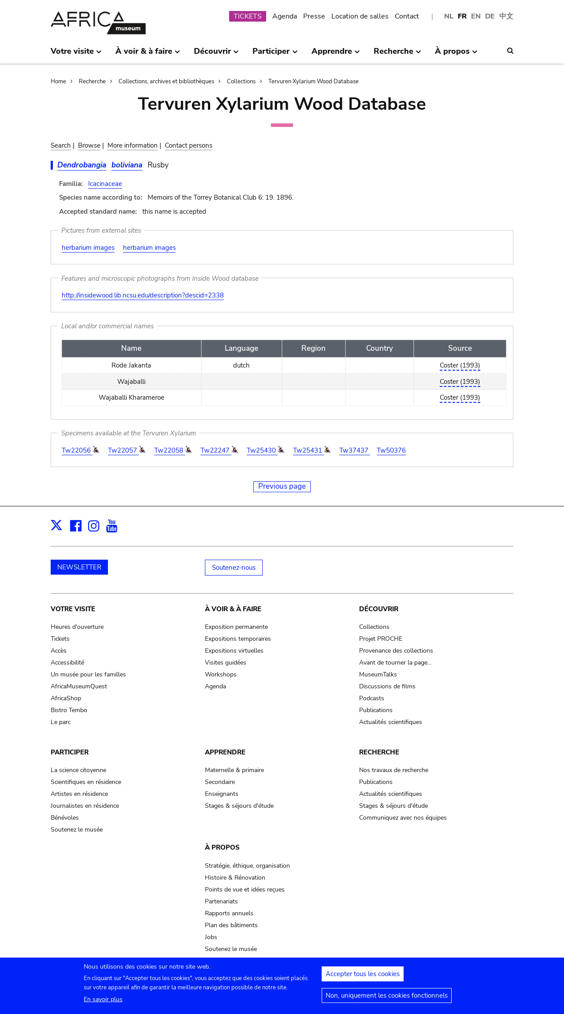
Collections (241, 81)
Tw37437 (354, 450)
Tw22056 (77, 450)
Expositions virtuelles (234, 650)
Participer (70, 752)
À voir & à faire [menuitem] (147, 54)
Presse (314, 16)
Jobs (211, 937)
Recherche (92, 81)
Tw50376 (391, 450)
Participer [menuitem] (274, 54)
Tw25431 (308, 450)
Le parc (60, 722)
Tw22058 (169, 450)
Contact (407, 16)
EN (476, 16)
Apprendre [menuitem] (336, 54)
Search (61, 145)
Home (58, 81)
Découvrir (378, 609)
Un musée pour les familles (88, 674)
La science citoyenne (78, 770)
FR (462, 16)
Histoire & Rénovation (235, 877)
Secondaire (220, 782)
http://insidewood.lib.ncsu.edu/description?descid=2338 (143, 295)
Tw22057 (123, 450)
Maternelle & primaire (234, 770)
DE (490, 16)
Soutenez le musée (77, 829)
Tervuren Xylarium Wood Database (313, 81)
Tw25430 (262, 450)
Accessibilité (67, 662)
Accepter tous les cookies (363, 977)
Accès (59, 650)
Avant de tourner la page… (395, 662)
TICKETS (248, 16)
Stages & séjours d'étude (239, 806)
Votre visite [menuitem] (76, 54)
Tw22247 (215, 450)
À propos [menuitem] (456, 54)
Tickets (60, 639)
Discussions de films (387, 686)
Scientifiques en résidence (86, 782)
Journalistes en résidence (85, 806)
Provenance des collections (396, 650)
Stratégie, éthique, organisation (247, 866)
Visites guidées (225, 662)
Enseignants (221, 794)
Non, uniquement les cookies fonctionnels (387, 999)
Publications (376, 710)
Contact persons (188, 145)
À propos (222, 847)
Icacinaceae (105, 183)
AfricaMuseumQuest (79, 686)
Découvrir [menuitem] (216, 54)
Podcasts (371, 698)
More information (133, 145)
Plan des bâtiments (231, 925)
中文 (506, 16)
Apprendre (225, 752)
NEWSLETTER (79, 567)
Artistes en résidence (79, 794)
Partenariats (221, 901)
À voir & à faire (233, 609)
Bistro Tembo (69, 710)
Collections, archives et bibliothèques (166, 81)
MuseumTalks (378, 674)
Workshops (221, 674)
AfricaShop (66, 698)
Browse (89, 145)
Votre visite (73, 609)
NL (448, 16)
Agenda (284, 16)
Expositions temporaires (238, 639)
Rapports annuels (229, 913)
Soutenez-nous (234, 567)
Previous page (282, 486)
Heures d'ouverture (77, 627)
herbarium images (88, 247)
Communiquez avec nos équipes (403, 817)
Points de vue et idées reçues (245, 889)
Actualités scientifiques (390, 722)
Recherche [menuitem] (397, 54)
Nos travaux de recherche (393, 770)
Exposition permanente (236, 627)
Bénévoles (65, 817)
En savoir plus (103, 1003)
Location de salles (360, 16)
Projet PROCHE (380, 639)
